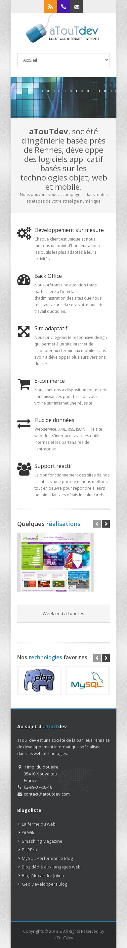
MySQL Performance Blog (47, 858)
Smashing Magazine (42, 841)
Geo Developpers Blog (44, 884)
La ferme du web (39, 824)
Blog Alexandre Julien (43, 875)
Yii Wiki (28, 832)
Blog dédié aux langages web (51, 867)
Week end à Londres (63, 613)
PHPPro (29, 850)
